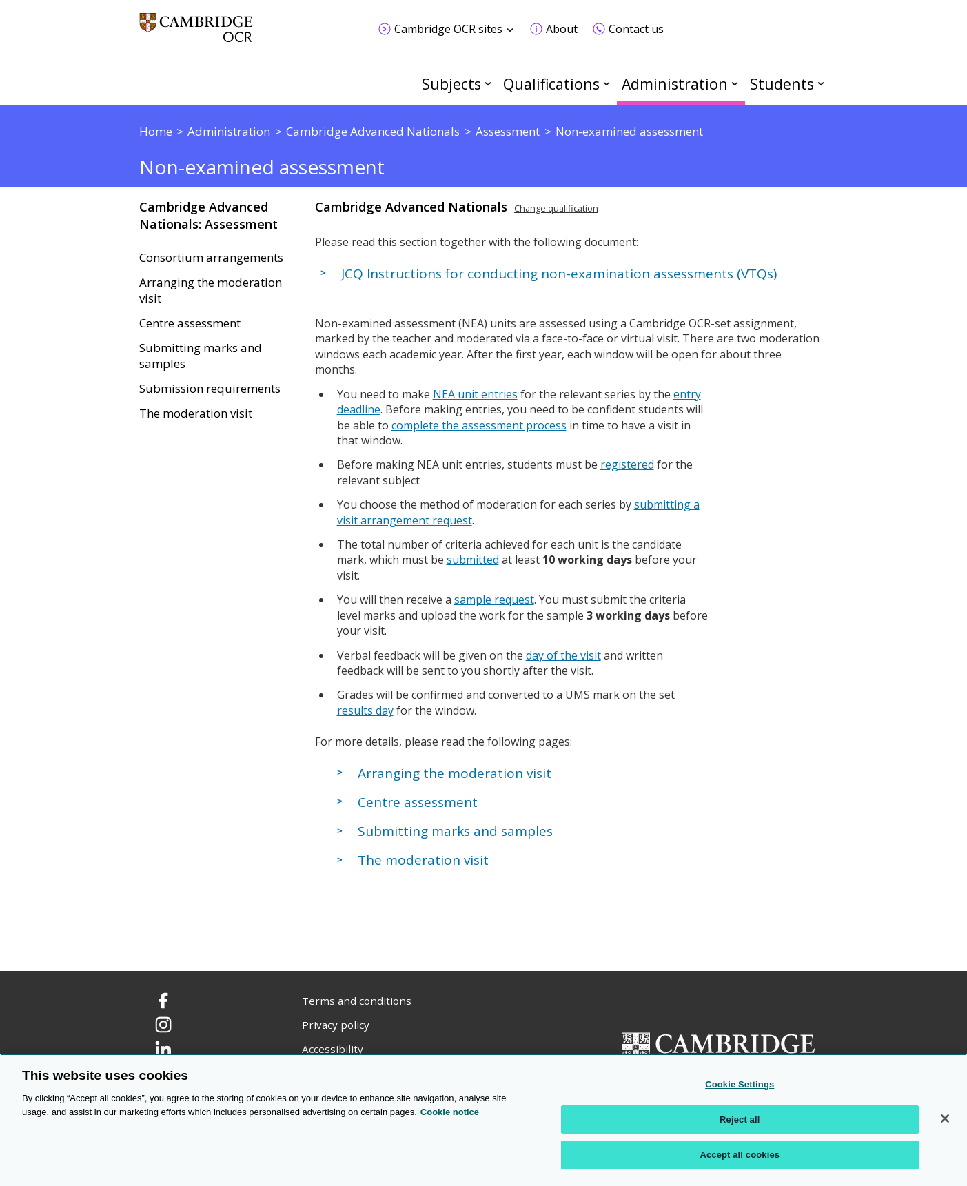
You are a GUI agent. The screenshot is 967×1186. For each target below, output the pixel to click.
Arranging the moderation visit (210, 290)
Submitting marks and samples (200, 355)
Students (782, 84)
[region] (483, 1120)
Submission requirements (210, 388)
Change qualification (556, 208)
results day (365, 710)
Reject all (740, 1119)
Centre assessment (190, 323)
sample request (494, 599)
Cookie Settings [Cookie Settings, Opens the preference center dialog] (739, 1084)
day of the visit (563, 655)
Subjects (451, 84)
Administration (675, 84)
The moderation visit (195, 413)
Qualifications (551, 84)
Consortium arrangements (211, 257)
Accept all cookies (740, 1154)
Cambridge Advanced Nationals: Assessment (208, 215)
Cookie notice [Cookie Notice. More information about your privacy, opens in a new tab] (449, 1112)
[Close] (945, 1118)
